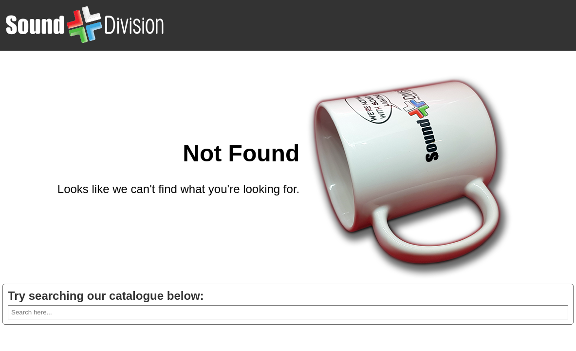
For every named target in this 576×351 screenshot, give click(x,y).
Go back (277, 212)
